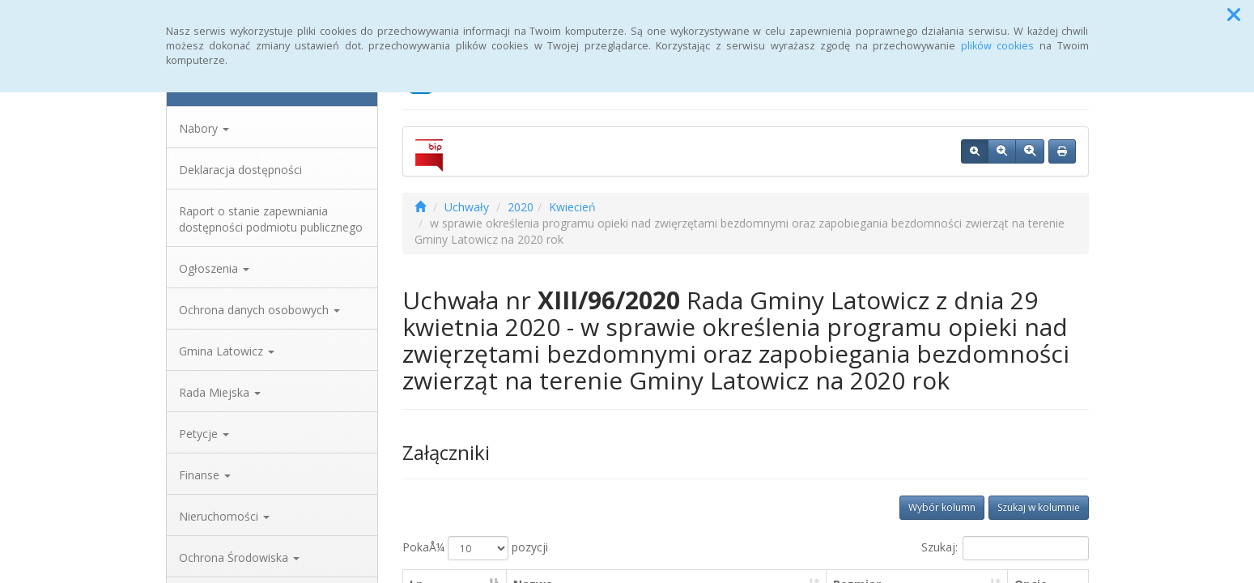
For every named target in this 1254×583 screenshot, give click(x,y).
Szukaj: (1005, 548)
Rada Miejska (220, 392)
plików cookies (998, 46)
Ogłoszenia (214, 268)
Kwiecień (572, 207)
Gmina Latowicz (226, 351)
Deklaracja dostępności (240, 169)
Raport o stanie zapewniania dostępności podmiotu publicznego (271, 219)
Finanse (205, 475)
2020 (520, 207)
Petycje (204, 433)
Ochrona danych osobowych (259, 309)
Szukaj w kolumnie (1038, 507)
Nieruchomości (224, 516)
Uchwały (466, 207)
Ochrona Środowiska (239, 557)
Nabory (204, 128)
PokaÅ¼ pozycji (475, 548)
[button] (1234, 14)
